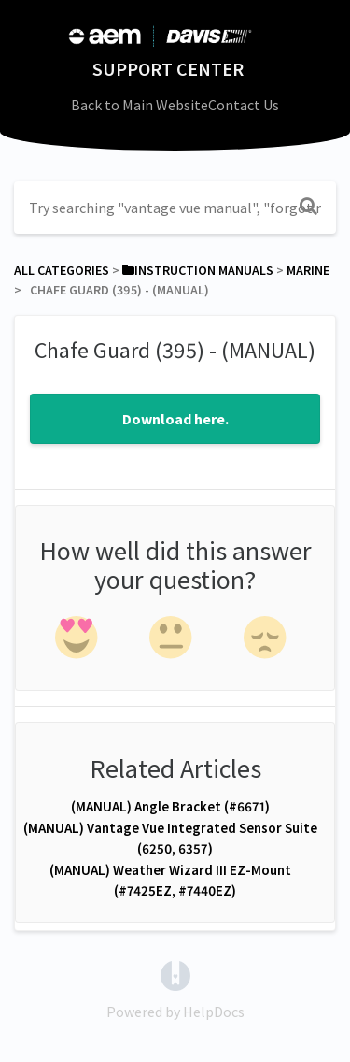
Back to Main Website (139, 104)
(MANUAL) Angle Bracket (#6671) (170, 806)
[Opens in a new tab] (175, 974)
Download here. (175, 418)
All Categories (61, 270)
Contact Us (243, 104)
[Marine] (308, 270)
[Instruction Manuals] (197, 270)
